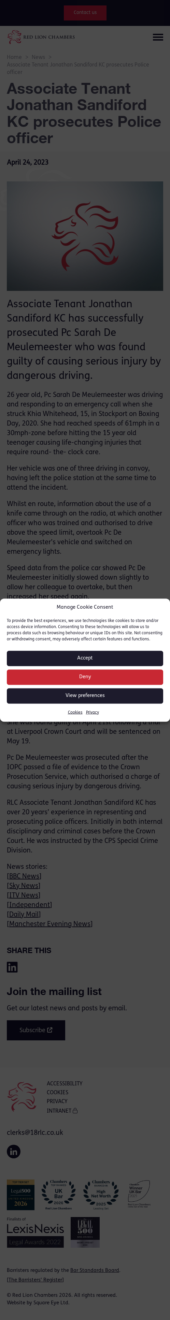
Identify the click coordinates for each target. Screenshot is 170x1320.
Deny (85, 677)
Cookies (75, 712)
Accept (85, 658)
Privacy (92, 712)
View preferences (85, 695)
